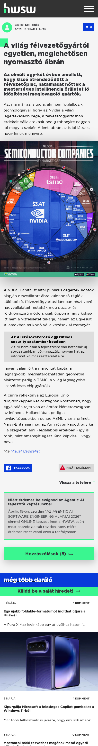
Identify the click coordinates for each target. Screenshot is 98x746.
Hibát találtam (75, 467)
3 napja (10, 698)
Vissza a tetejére (75, 482)
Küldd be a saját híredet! (49, 591)
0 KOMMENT (80, 734)
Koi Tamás (32, 24)
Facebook (18, 468)
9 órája (10, 603)
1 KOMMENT (81, 603)
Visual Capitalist (25, 451)
